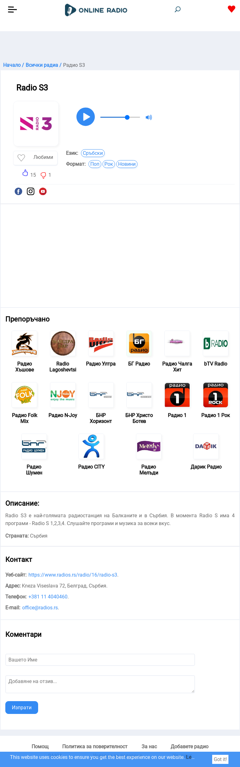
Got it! (220, 759)
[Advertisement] (120, 46)
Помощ (40, 747)
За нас (149, 747)
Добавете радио (189, 747)
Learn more (198, 757)
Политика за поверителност (95, 747)
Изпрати (22, 707)
